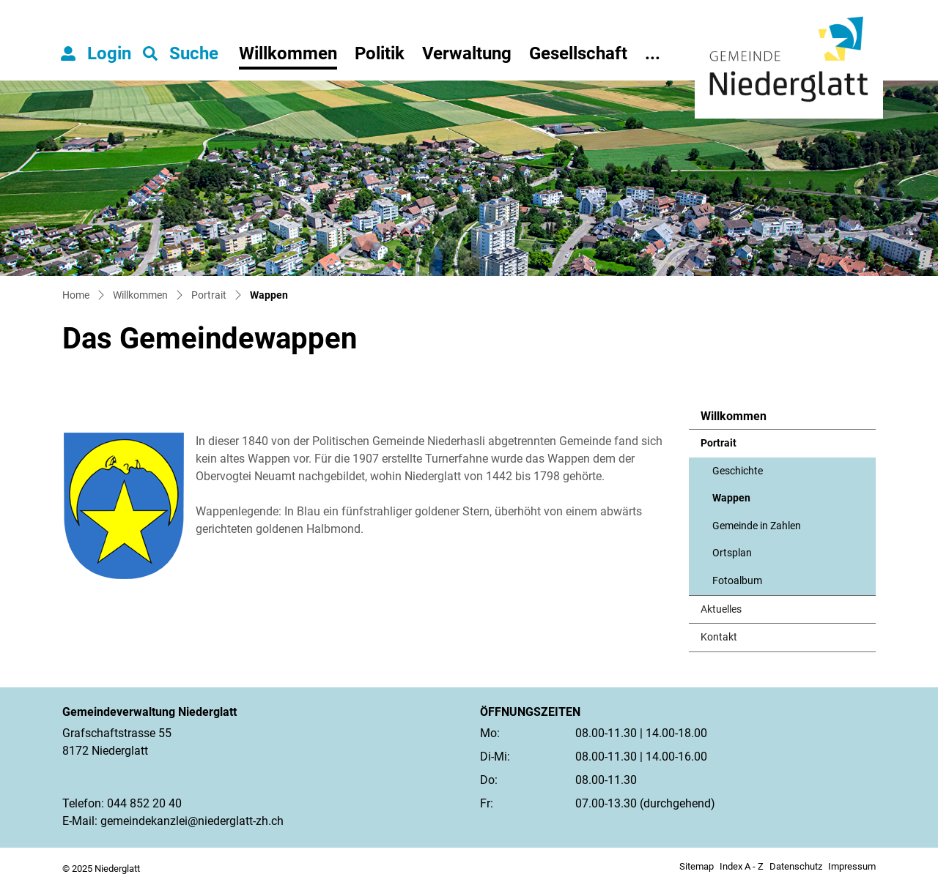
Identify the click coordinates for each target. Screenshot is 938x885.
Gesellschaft (578, 53)
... (652, 53)
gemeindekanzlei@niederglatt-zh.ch (192, 821)
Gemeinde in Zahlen (756, 526)
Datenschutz (795, 866)
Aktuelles (721, 609)
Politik (380, 53)
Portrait (718, 443)
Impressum (852, 866)
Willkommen (288, 53)
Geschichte (737, 471)
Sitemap (696, 866)
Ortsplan (732, 553)
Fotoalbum (737, 581)
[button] (180, 53)
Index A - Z (742, 866)
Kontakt (719, 637)
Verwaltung (467, 53)
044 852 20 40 (144, 803)
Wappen (748, 502)
